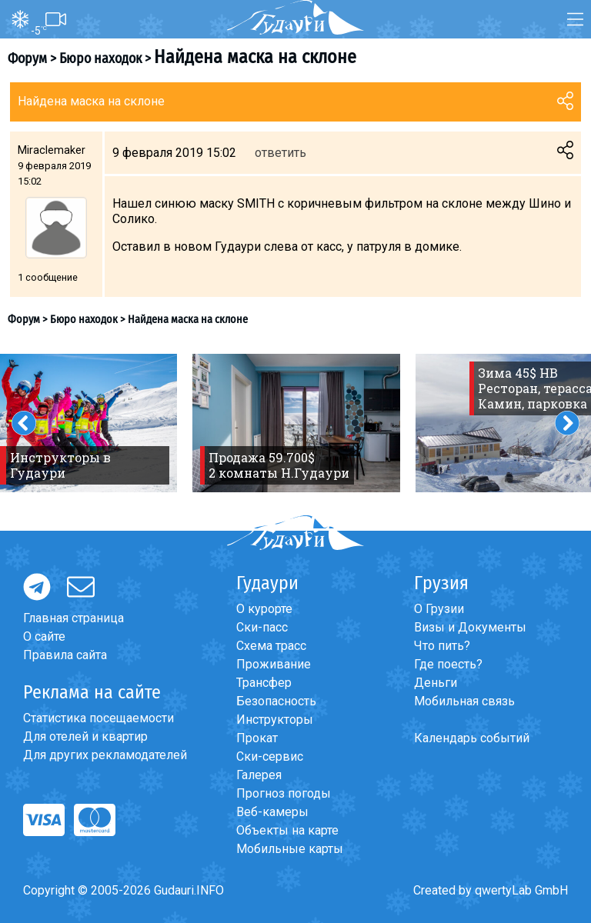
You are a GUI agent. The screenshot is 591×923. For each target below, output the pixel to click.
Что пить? (442, 645)
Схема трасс (271, 645)
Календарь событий (471, 738)
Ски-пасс (262, 627)
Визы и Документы (470, 627)
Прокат (257, 738)
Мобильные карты (289, 848)
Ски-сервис (269, 756)
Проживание (273, 664)
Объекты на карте (287, 830)
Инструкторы (274, 719)
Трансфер (264, 682)
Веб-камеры (272, 812)
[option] (296, 423)
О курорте (264, 608)
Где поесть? (448, 664)
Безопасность (276, 701)
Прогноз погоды (283, 793)
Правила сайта (65, 655)
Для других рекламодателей (105, 755)
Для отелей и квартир (85, 736)
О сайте (44, 636)
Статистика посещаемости (98, 718)
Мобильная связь (464, 701)
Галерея (259, 775)
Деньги (435, 682)
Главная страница (73, 618)
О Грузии (439, 608)
